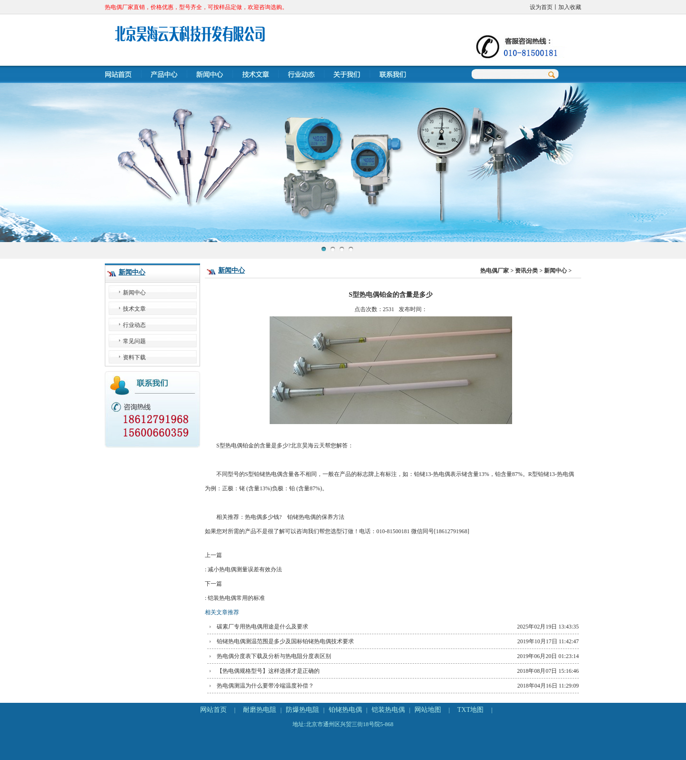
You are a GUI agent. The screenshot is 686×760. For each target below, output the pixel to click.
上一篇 (390, 564)
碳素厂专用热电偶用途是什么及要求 (262, 626)
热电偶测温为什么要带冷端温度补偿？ (265, 685)
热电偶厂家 (494, 270)
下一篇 (390, 592)
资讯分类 (526, 270)
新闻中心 (132, 272)
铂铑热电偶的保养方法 (315, 517)
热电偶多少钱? (263, 517)
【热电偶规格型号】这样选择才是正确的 (268, 671)
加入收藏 (569, 7)
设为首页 (541, 7)
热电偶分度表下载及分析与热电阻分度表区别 (274, 656)
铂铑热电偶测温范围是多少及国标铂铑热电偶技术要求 (285, 641)
